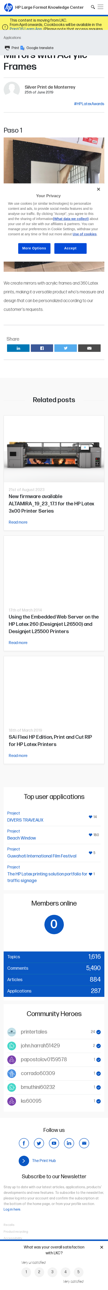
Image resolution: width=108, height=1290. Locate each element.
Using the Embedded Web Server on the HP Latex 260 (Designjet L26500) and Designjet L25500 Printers (54, 624)
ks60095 (31, 1101)
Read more (18, 522)
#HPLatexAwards (89, 104)
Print (12, 48)
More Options (34, 248)
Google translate (37, 48)
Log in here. (12, 1209)
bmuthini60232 (38, 1087)
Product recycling (16, 1232)
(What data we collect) (71, 219)
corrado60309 (38, 1073)
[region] (54, 222)
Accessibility (13, 1238)
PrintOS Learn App (26, 29)
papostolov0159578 (44, 1059)
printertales (34, 1032)
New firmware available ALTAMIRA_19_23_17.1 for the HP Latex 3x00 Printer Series (51, 503)
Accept (70, 248)
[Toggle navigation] (100, 6)
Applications (12, 38)
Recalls (9, 1225)
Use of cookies (85, 234)
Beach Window (21, 838)
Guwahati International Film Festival (41, 856)
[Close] (98, 189)
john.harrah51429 (40, 1046)
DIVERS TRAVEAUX (25, 820)
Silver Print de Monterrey (50, 87)
